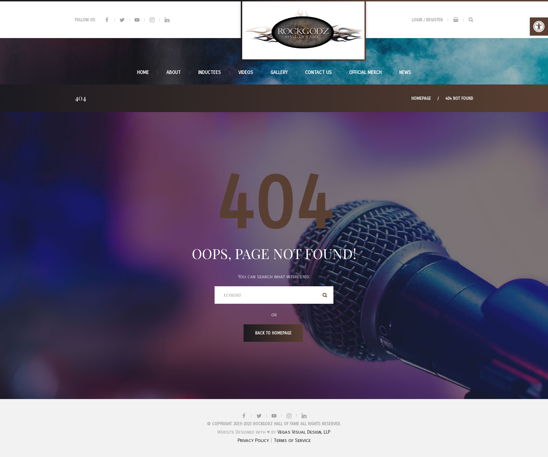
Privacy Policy (253, 440)
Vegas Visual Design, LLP (303, 432)
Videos (245, 72)
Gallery (279, 72)
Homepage (421, 98)
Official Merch (365, 72)
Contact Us (318, 72)
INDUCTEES (209, 72)
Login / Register (427, 19)
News (405, 72)
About (173, 72)
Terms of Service (292, 440)
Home (143, 72)
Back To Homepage (273, 333)
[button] (539, 26)
